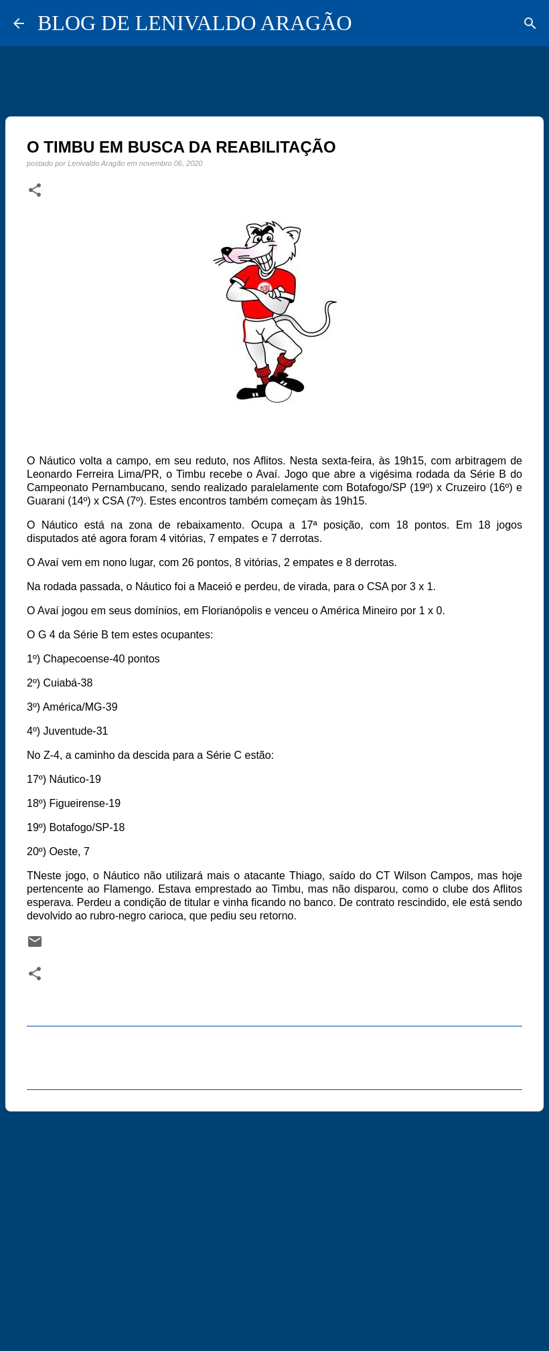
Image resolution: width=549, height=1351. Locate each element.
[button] (35, 190)
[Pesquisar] (530, 23)
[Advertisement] (274, 1225)
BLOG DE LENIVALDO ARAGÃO (194, 23)
